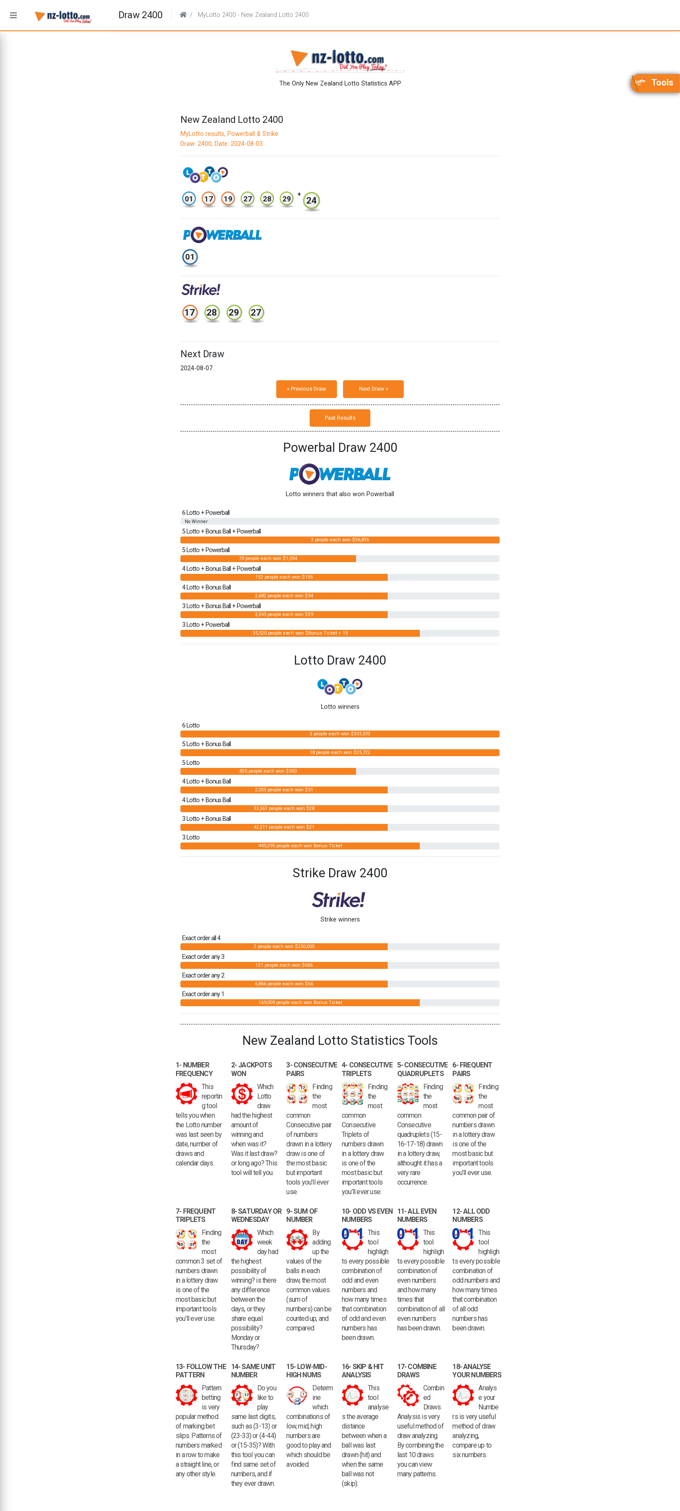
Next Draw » (373, 388)
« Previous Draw (306, 388)
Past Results (340, 418)
